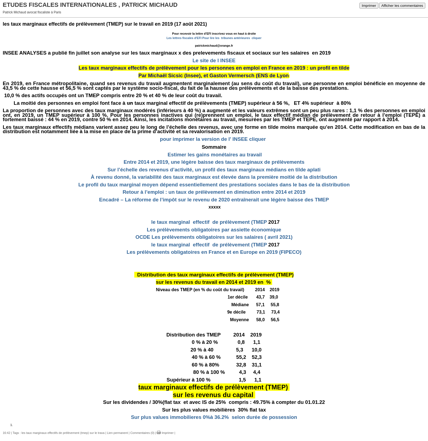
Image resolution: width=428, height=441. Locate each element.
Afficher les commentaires (402, 6)
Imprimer (369, 6)
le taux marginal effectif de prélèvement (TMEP (207, 222)
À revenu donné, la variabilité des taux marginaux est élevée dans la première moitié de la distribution (214, 177)
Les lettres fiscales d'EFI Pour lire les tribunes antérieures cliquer (214, 38)
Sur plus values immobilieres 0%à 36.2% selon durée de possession (214, 417)
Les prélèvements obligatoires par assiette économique (214, 230)
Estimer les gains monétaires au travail (215, 154)
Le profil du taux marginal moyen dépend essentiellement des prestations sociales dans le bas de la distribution (214, 184)
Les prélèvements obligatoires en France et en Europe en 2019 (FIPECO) (214, 252)
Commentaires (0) (142, 432)
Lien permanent (117, 432)
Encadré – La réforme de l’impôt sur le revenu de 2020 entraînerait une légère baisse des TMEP (214, 199)
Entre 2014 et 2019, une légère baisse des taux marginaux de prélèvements (214, 162)
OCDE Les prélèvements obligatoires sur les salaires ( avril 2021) (214, 237)
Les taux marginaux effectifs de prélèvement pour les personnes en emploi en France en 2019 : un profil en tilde (214, 68)
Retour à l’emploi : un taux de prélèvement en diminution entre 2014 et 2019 (214, 192)
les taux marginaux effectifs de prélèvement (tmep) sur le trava (63, 432)
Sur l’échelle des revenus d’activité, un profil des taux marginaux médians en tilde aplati (214, 169)
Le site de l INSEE (214, 60)
